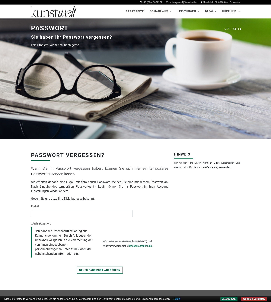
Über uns (230, 11)
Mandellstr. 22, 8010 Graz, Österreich (221, 2)
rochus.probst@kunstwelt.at (183, 2)
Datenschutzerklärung (140, 246)
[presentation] (131, 228)
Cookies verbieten (254, 298)
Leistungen (187, 11)
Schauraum (159, 11)
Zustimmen (229, 298)
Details (176, 298)
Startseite (135, 11)
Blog (209, 11)
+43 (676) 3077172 (152, 2)
